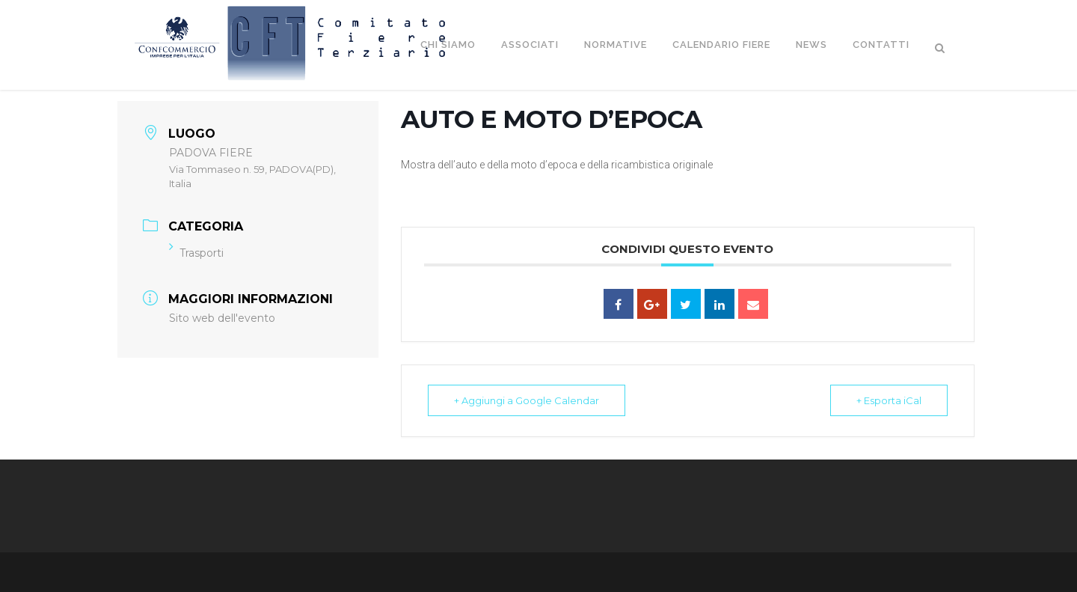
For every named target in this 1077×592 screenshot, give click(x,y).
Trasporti (196, 253)
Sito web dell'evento (222, 318)
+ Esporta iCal (888, 400)
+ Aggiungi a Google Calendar (526, 400)
